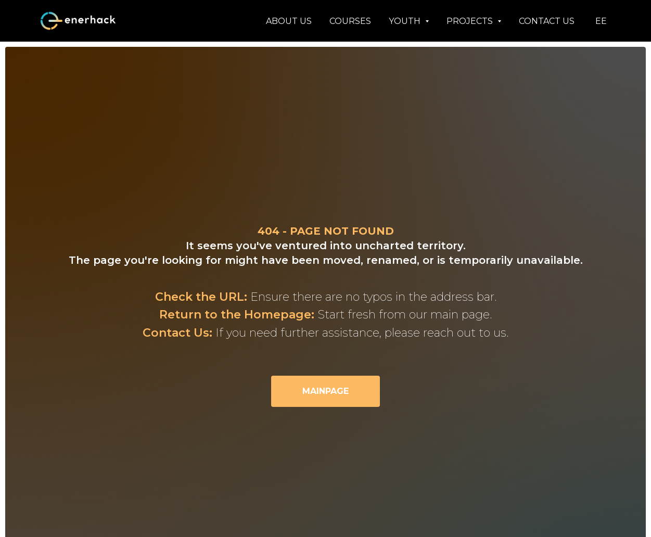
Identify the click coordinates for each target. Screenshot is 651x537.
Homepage (277, 315)
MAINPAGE (325, 391)
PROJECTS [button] (470, 21)
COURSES (350, 21)
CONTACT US (547, 21)
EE (601, 21)
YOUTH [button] (406, 21)
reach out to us (464, 333)
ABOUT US (289, 21)
